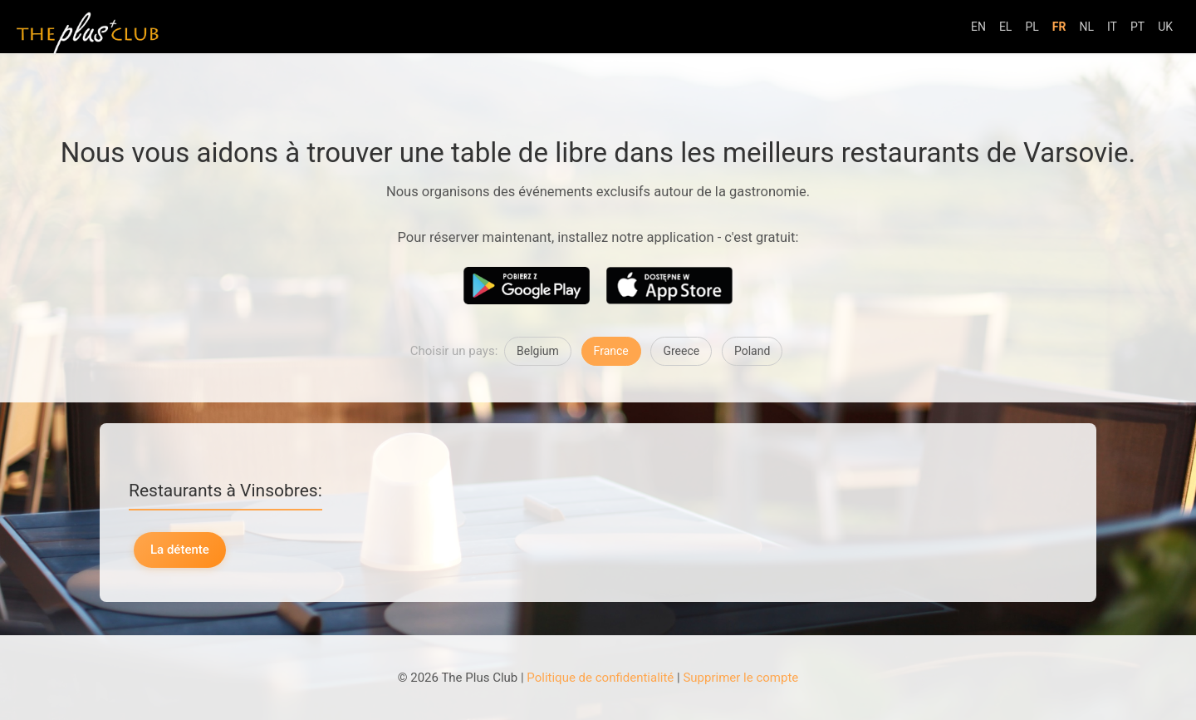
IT (1112, 26)
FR (1059, 26)
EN (978, 26)
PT (1137, 26)
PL (1031, 26)
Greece (681, 351)
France (611, 351)
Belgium (538, 351)
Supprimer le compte (740, 677)
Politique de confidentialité (600, 677)
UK (1165, 26)
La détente (179, 549)
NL (1086, 26)
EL (1005, 26)
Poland (752, 351)
